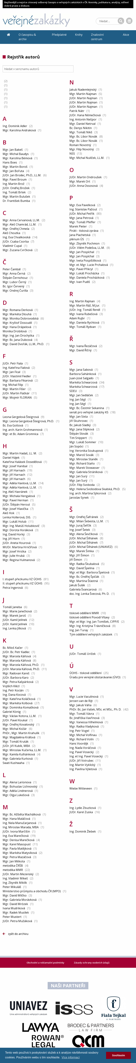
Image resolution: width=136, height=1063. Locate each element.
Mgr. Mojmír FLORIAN (17, 397)
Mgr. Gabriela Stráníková (86, 472)
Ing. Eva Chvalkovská (16, 237)
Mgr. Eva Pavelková (82, 205)
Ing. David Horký (14, 534)
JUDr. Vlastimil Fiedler (17, 376)
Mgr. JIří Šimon (79, 555)
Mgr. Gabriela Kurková (18, 759)
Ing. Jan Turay (78, 630)
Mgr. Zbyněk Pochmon (84, 243)
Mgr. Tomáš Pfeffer (82, 222)
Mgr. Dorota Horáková (18, 530)
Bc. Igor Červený (13, 286)
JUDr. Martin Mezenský (18, 874)
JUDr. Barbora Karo (16, 678)
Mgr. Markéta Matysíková (20, 853)
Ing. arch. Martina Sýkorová (87, 493)
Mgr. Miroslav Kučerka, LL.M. (22, 750)
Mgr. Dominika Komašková (20, 707)
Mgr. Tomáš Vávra (81, 714)
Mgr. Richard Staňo (82, 463)
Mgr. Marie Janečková (17, 611)
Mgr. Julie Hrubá (13, 556)
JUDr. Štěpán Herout (16, 504)
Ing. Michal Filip (13, 385)
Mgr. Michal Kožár (15, 729)
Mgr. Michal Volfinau (83, 735)
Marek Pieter (78, 226)
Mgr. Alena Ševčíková (83, 534)
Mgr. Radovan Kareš (16, 673)
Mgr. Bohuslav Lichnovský (20, 786)
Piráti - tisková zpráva (84, 231)
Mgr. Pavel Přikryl (81, 269)
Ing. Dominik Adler (15, 126)
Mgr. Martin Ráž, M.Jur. (84, 305)
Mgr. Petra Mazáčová (17, 857)
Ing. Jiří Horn (11, 539)
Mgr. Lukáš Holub (14, 522)
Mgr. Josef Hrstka (14, 551)
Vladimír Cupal (12, 246)
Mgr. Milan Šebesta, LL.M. (86, 521)
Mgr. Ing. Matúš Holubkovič (21, 526)
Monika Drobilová (15, 331)
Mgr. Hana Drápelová (17, 327)
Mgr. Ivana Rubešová (83, 314)
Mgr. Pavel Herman (15, 500)
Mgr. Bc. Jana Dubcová (17, 340)
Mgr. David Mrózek (15, 904)
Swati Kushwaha (13, 763)
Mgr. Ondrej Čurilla (15, 290)
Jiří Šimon (75, 560)
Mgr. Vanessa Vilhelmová (86, 722)
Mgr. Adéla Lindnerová (18, 791)
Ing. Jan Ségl (77, 399)
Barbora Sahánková (82, 374)
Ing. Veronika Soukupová (86, 451)
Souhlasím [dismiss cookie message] (118, 1055)
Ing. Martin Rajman (82, 301)
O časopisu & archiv (27, 37)
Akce (126, 35)
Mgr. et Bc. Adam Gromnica (20, 434)
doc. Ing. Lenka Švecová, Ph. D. (89, 594)
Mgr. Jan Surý (78, 476)
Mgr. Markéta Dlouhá (17, 314)
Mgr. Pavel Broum (15, 179)
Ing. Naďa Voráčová (82, 748)
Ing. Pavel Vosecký (81, 752)
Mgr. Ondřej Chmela (16, 229)
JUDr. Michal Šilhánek (83, 538)
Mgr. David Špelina (81, 568)
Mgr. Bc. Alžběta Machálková (22, 814)
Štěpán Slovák (78, 434)
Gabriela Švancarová (83, 589)
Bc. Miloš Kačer (13, 648)
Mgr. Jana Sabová (81, 370)
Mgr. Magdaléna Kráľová (19, 737)
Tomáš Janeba (12, 607)
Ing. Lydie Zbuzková (82, 808)
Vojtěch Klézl (11, 686)
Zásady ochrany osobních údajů (91, 962)
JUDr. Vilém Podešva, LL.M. (86, 248)
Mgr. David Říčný (80, 350)
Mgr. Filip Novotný (81, 149)
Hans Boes (10, 162)
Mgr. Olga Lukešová (16, 795)
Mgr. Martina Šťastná (83, 581)
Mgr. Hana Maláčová (16, 819)
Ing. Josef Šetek (79, 530)
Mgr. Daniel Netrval (82, 124)
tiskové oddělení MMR (84, 613)
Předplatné (59, 35)
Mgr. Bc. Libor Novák (83, 136)
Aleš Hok (8, 513)
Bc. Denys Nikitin (80, 128)
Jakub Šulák (77, 585)
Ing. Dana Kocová (14, 695)
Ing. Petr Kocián (13, 690)
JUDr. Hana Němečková (85, 115)
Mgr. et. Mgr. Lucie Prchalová (88, 265)
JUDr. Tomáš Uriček (82, 654)
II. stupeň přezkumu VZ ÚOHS (23, 583)
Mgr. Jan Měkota (14, 861)
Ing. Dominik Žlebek (82, 831)
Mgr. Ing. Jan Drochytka (18, 335)
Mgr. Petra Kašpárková (18, 682)
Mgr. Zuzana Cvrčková (17, 250)
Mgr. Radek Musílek (16, 912)
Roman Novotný (80, 145)
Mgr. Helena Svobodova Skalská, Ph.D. (94, 489)
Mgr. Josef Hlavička (15, 509)
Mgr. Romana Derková (18, 310)
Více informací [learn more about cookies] (71, 1057)
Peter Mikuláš (12, 887)
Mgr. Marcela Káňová (17, 656)
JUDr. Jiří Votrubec (81, 761)
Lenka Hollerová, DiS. (17, 517)
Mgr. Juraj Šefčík (80, 525)
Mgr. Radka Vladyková (84, 726)
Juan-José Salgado (81, 378)
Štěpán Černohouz (15, 278)
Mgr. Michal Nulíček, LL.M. (86, 158)
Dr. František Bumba (16, 201)
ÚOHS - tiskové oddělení (85, 673)
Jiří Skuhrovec (78, 421)
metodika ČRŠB (13, 866)
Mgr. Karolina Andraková (19, 130)
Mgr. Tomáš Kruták (16, 741)
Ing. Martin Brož (13, 184)
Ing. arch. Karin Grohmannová (22, 430)
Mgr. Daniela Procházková (86, 278)
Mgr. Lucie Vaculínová (83, 697)
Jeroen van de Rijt (81, 701)
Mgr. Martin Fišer (14, 389)
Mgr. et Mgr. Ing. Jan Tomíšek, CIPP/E (94, 622)
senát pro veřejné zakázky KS (89, 412)
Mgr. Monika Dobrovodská (20, 318)
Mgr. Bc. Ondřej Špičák (84, 577)
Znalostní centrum (97, 37)
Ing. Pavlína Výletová (83, 769)
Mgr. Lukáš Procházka (84, 273)
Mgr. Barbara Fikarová (18, 380)
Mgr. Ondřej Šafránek (83, 517)
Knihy (79, 35)
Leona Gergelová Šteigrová (21, 417)
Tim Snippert (78, 438)
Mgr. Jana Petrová (81, 218)
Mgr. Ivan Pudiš (79, 282)
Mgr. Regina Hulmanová (19, 560)
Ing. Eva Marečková (16, 836)
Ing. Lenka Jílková (14, 628)
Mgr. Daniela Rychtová (84, 322)
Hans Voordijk (78, 743)
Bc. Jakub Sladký (80, 425)
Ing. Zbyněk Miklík (15, 883)
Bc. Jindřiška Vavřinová (84, 718)
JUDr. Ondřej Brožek (16, 188)
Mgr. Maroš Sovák (81, 455)
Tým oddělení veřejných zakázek (91, 634)
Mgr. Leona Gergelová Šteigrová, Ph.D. (28, 421)
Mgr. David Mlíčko (15, 895)
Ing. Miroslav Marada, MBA (21, 827)
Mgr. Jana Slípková (81, 429)
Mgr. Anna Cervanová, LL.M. (21, 220)
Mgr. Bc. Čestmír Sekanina (86, 408)
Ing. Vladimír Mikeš (15, 878)
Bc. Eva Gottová (13, 425)
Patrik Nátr (76, 111)
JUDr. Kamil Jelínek (15, 620)
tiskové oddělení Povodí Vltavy (89, 617)
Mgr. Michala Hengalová (19, 496)
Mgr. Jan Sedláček (81, 395)
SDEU (73, 391)
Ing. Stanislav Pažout (83, 209)
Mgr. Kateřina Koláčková (19, 699)
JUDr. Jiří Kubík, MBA (16, 746)
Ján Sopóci (76, 446)
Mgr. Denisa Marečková (18, 840)
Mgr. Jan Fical (11, 372)
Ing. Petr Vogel (79, 731)
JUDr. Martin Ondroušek (85, 177)
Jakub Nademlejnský (83, 90)
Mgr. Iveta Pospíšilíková (85, 260)
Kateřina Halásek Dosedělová (22, 462)
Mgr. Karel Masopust (17, 844)
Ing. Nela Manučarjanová (19, 823)
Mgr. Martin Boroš (15, 167)
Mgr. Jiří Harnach (14, 470)
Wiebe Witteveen (80, 788)
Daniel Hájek (11, 458)
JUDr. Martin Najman (83, 98)
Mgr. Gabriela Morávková (19, 900)
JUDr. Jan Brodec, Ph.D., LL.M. (22, 175)
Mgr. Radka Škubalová (84, 564)
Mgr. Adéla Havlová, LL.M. (19, 483)
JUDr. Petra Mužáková (17, 921)
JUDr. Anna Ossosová (83, 186)
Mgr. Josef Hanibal (15, 466)
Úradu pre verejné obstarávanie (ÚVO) (95, 677)
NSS (72, 153)
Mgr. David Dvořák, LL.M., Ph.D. (23, 344)
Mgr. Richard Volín (81, 739)
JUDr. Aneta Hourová (16, 543)
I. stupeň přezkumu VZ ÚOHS (22, 579)
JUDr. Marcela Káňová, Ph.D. (21, 669)
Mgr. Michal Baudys (16, 154)
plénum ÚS (77, 239)
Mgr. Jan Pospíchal (81, 252)
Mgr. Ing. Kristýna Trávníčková (89, 626)
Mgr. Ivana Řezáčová (83, 346)
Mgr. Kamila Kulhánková (19, 754)
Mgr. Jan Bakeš (13, 150)
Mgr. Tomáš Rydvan (82, 327)
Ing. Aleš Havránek (15, 492)
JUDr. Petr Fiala (13, 363)
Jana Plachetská (79, 235)
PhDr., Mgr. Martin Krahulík (21, 733)
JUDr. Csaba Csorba (16, 241)
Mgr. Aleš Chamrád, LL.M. (19, 224)
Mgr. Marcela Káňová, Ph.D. (21, 665)
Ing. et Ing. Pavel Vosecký (86, 756)
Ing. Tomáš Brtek (14, 192)
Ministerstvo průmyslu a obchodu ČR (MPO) (32, 891)
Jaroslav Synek (79, 498)
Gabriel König (12, 712)
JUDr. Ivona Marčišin (16, 831)
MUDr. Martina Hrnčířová (20, 547)
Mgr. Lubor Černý (14, 282)
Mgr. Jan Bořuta (13, 171)
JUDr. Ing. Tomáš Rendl (84, 310)
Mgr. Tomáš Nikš (80, 132)
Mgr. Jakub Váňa (80, 705)
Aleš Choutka (11, 233)
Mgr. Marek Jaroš (14, 616)
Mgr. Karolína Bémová (17, 158)
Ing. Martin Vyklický (82, 765)
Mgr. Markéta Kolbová (17, 703)
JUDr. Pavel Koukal (15, 720)
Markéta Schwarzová (83, 382)
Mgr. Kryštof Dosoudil (17, 323)
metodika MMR (13, 870)
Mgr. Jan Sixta (78, 416)
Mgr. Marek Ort (79, 181)
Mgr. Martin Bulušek (16, 196)
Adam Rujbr (77, 318)
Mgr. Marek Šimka (81, 551)
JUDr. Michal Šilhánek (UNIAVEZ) (90, 547)
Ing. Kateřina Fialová (16, 368)
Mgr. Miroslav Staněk (83, 459)
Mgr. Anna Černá (14, 273)
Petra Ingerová (13, 588)
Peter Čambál (12, 269)
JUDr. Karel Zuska (81, 812)
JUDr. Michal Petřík (81, 214)
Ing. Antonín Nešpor (83, 119)
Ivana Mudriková (14, 908)
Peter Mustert (12, 917)
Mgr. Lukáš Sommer (82, 442)
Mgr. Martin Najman (83, 94)
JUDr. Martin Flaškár (16, 393)
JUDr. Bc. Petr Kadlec (16, 652)
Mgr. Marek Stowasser (84, 468)
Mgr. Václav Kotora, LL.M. (19, 716)
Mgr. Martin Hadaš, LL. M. (20, 453)
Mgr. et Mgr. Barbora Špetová (89, 572)
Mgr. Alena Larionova (17, 782)
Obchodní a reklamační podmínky (46, 962)
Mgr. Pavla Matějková (17, 848)
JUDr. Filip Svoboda (82, 485)
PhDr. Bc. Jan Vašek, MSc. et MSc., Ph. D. (95, 709)
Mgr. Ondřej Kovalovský (18, 724)
